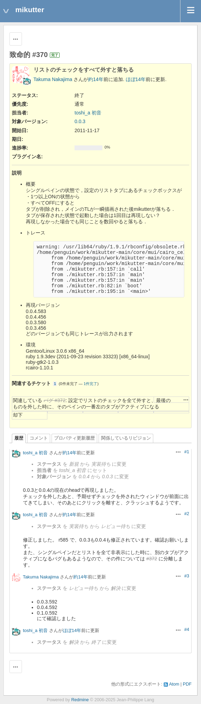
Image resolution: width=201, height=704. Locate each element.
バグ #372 (54, 400)
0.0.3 (80, 121)
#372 (151, 558)
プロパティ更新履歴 (74, 438)
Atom (174, 684)
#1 (186, 451)
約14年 (95, 79)
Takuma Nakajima (52, 79)
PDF (187, 684)
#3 (186, 576)
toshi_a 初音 (88, 112)
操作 (186, 399)
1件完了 (90, 384)
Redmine (79, 699)
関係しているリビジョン (126, 438)
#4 (186, 629)
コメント (39, 438)
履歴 (18, 438)
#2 (186, 513)
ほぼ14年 (136, 79)
